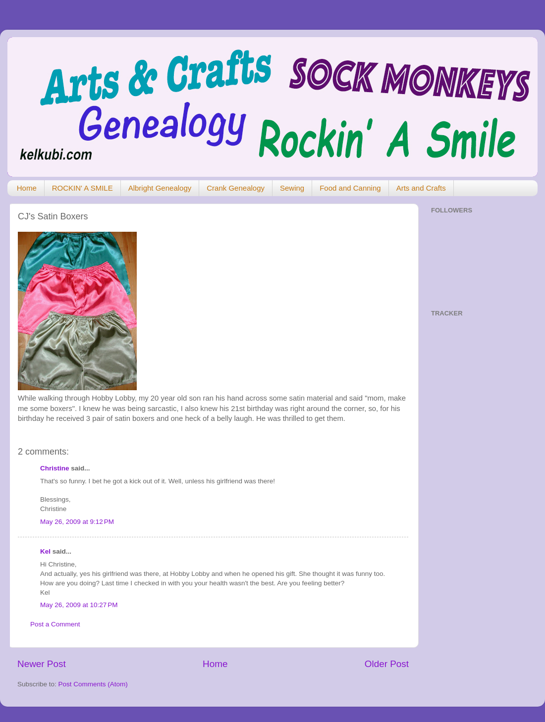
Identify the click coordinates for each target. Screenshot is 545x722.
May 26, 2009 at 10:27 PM (78, 605)
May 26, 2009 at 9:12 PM (77, 521)
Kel (45, 551)
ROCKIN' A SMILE (82, 188)
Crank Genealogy (236, 188)
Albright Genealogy (160, 188)
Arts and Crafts (421, 188)
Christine (54, 468)
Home (27, 188)
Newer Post (41, 664)
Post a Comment (55, 624)
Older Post (387, 664)
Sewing (292, 188)
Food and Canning (350, 188)
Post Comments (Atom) (93, 684)
